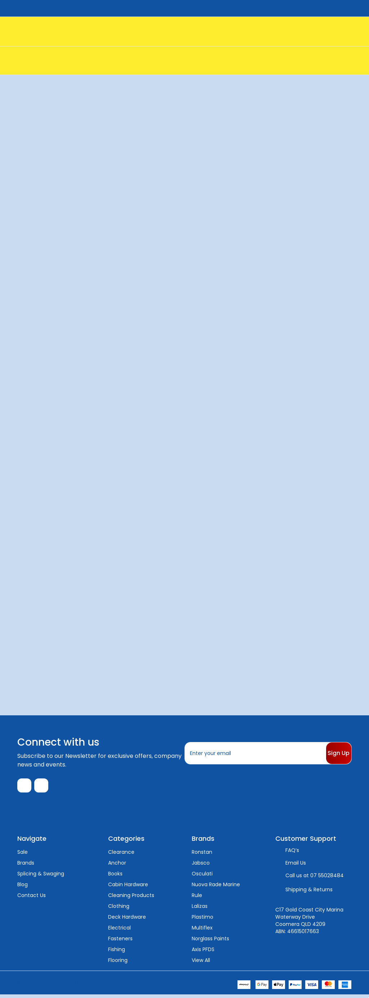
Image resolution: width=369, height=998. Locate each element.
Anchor (117, 866)
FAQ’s (292, 853)
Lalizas (200, 909)
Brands (25, 866)
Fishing (116, 952)
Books (115, 876)
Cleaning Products (131, 898)
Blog (22, 887)
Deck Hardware (127, 920)
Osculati (202, 876)
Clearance (121, 855)
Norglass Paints (210, 941)
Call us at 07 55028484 (314, 878)
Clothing (118, 909)
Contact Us (31, 898)
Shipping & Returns (309, 892)
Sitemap (108, 985)
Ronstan (202, 855)
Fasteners (120, 941)
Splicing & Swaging (40, 876)
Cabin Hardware (128, 887)
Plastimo (202, 920)
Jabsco (201, 866)
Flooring (118, 963)
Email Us (295, 866)
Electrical (119, 931)
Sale (22, 855)
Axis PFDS (203, 952)
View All (201, 963)
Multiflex (202, 931)
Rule (197, 898)
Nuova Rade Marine (216, 887)
